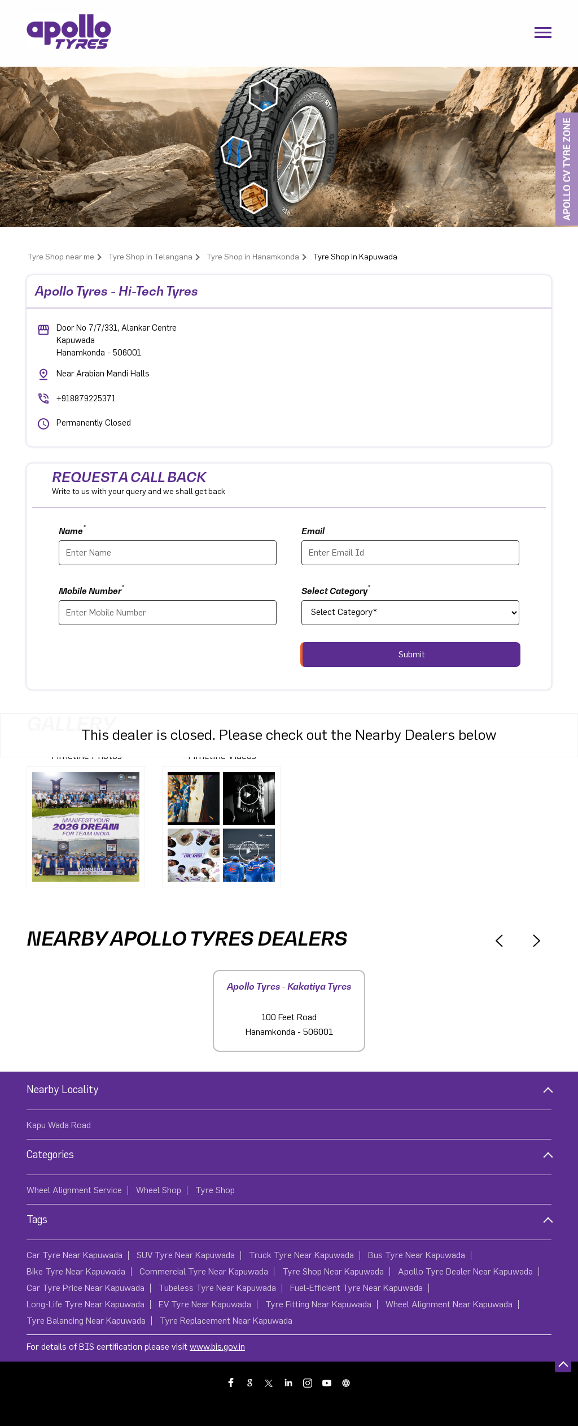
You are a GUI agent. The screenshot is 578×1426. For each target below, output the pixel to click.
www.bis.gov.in (217, 1346)
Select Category (335, 590)
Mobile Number (91, 590)
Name (72, 530)
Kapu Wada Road (59, 1125)
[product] (410, 612)
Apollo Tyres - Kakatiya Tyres (289, 986)
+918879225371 (86, 399)
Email (313, 531)
